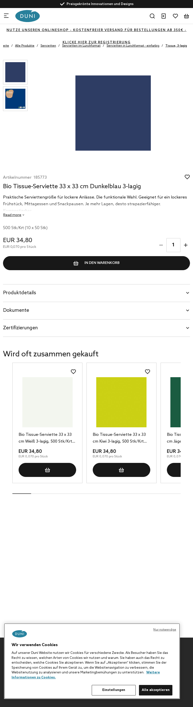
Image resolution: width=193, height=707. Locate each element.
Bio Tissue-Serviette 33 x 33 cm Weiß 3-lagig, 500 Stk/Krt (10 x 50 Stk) (45, 438)
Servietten (48, 46)
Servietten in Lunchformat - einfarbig (133, 46)
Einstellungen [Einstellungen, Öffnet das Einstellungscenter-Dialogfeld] (113, 690)
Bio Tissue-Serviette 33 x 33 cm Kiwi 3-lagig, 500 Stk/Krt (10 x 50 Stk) (119, 438)
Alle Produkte (24, 46)
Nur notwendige (164, 630)
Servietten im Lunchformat (81, 46)
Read (12, 215)
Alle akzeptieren (156, 690)
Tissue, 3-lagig (176, 46)
